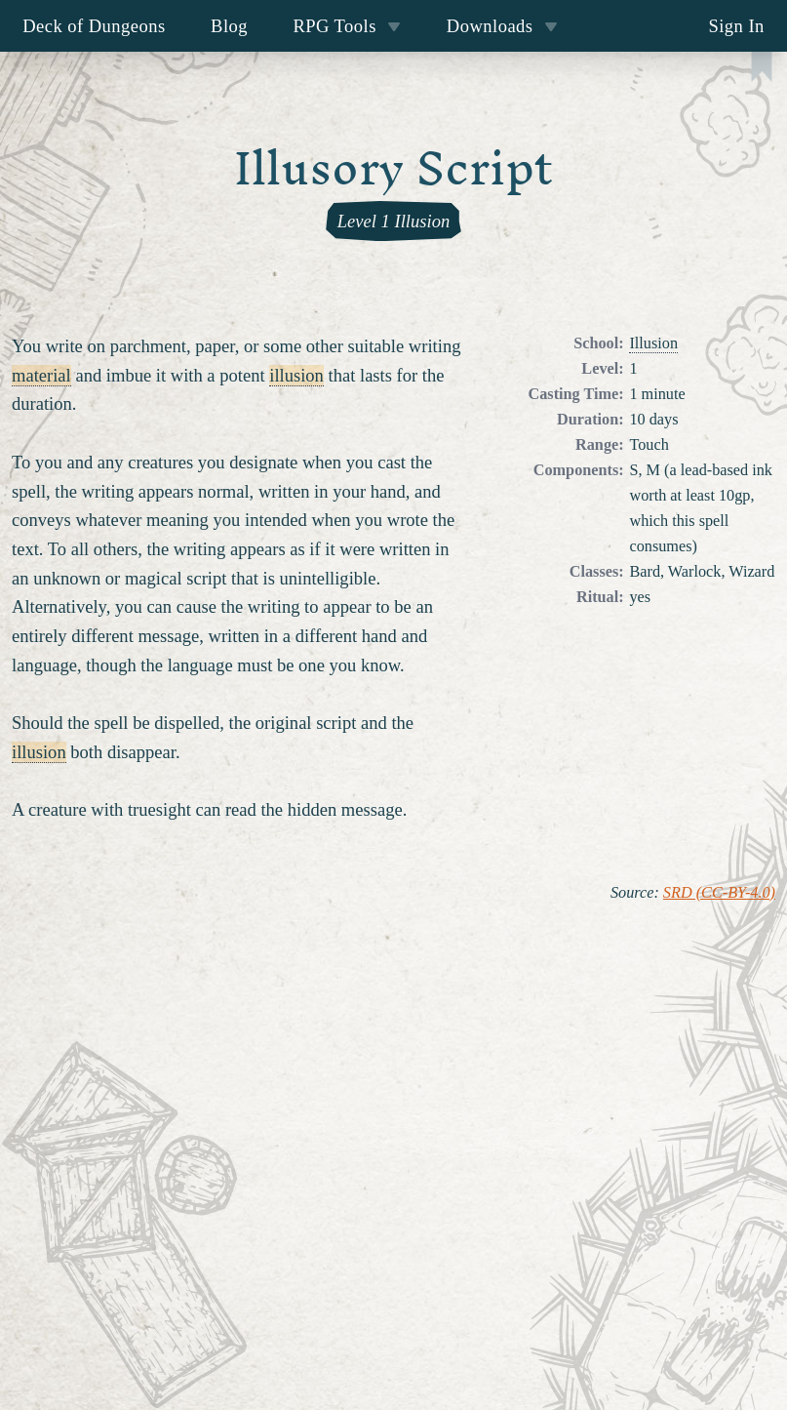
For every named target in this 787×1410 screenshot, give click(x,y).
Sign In (736, 26)
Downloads (502, 26)
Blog (229, 26)
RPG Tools (347, 26)
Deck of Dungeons (94, 26)
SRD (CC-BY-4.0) (719, 893)
